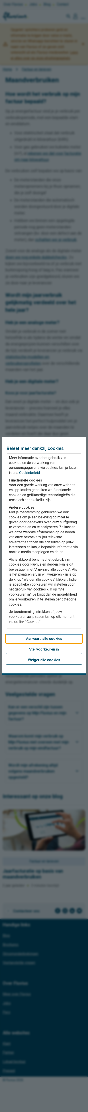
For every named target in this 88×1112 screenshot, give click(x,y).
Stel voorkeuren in (44, 649)
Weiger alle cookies (44, 660)
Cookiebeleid (29, 473)
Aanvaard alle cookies (44, 639)
